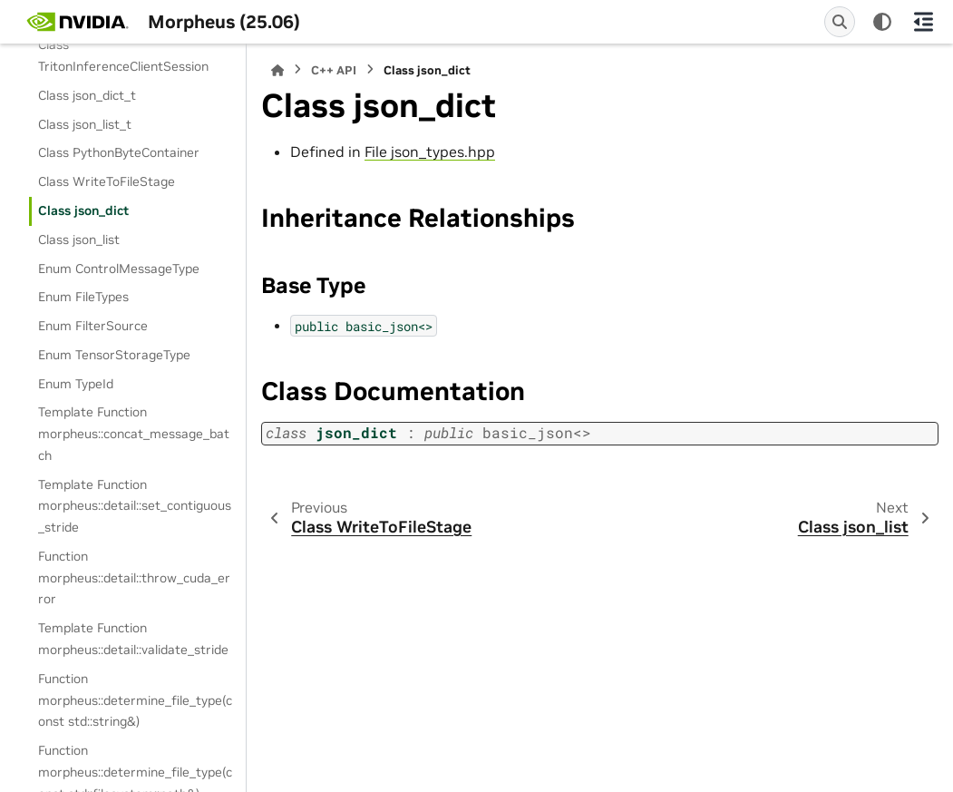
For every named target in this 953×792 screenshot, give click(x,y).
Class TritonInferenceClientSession (123, 55)
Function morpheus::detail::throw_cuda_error (134, 578)
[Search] (839, 21)
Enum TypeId (75, 384)
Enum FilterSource (93, 326)
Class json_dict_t (87, 95)
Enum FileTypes (83, 296)
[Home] (277, 70)
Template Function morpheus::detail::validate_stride (133, 639)
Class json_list (79, 239)
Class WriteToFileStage (106, 181)
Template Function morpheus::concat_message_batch (133, 434)
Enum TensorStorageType (114, 355)
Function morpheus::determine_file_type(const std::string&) (135, 700)
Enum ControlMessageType (118, 268)
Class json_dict (83, 210)
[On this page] (923, 21)
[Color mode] (882, 21)
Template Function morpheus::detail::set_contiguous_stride (134, 506)
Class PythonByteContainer (118, 152)
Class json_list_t (84, 124)
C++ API (333, 70)
